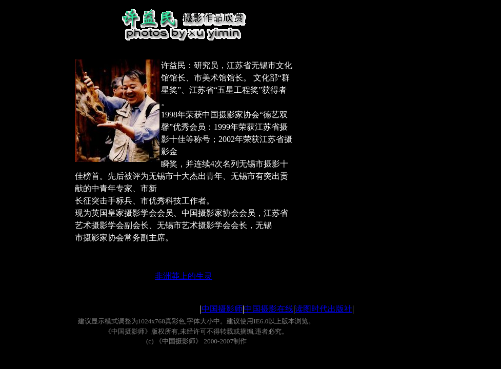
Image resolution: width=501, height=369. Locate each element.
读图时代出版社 (323, 308)
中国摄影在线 (268, 308)
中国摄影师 (222, 308)
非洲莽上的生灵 (183, 276)
